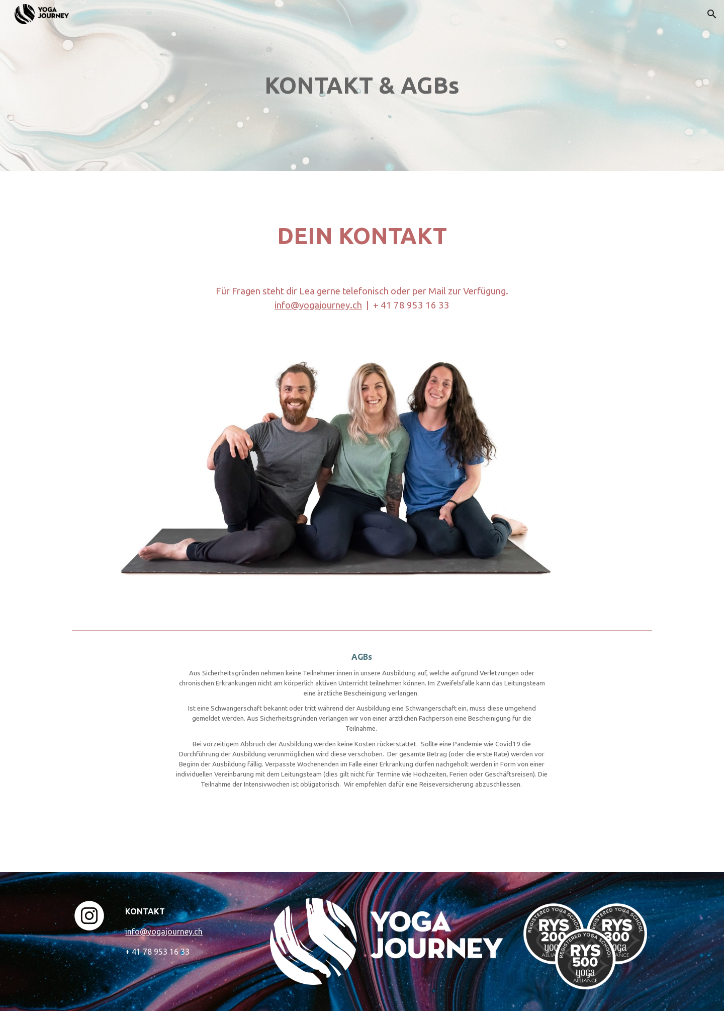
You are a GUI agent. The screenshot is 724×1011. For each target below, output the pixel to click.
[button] (712, 14)
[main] (362, 86)
